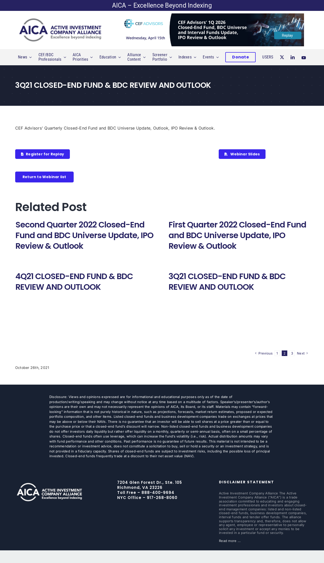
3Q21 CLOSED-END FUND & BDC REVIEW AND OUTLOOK (227, 281)
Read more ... (230, 541)
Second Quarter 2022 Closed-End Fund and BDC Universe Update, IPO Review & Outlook (84, 235)
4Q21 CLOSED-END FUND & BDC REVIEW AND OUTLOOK (74, 281)
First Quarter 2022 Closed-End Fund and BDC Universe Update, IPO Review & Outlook (237, 235)
